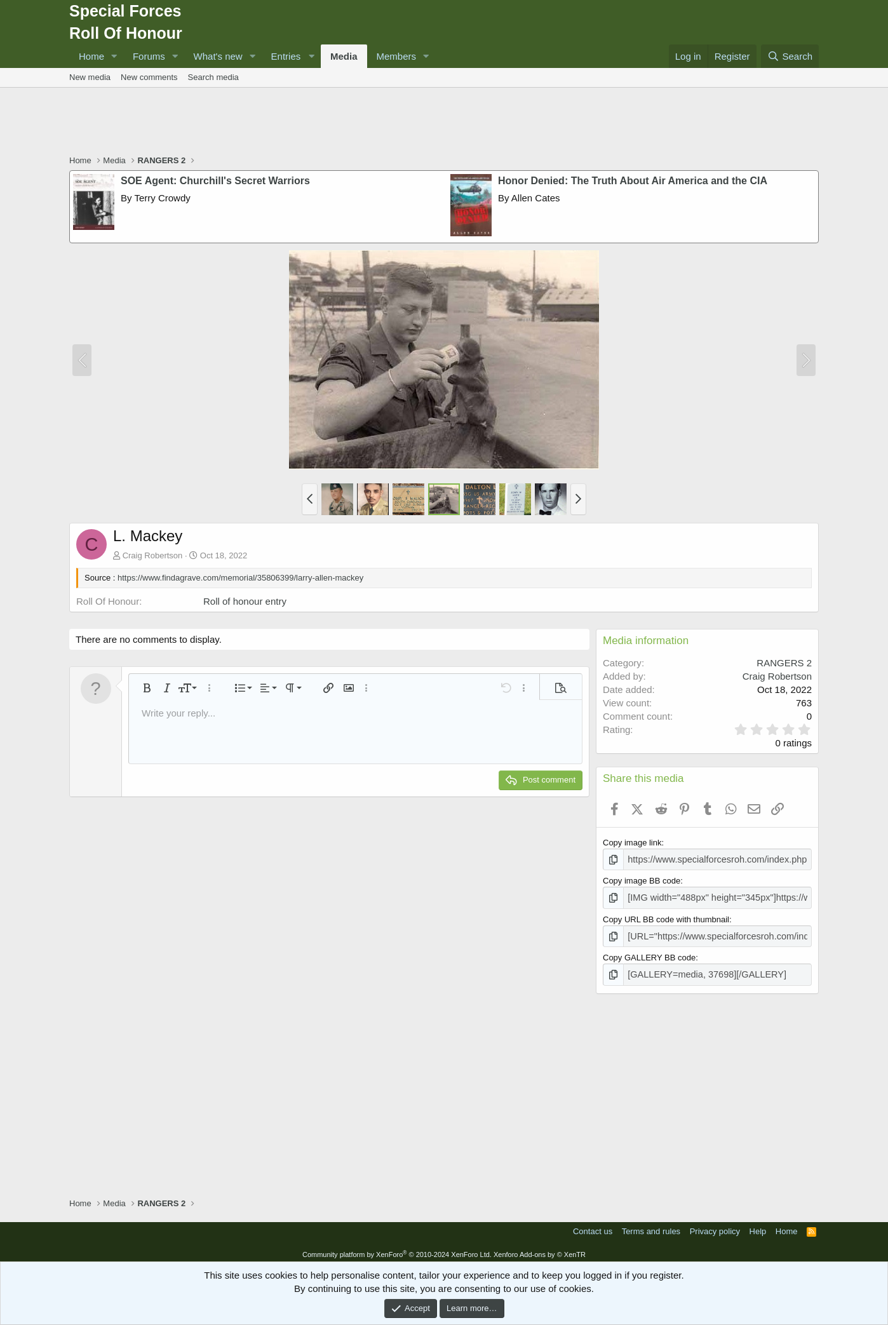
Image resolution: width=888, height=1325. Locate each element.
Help (758, 1226)
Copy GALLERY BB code (649, 953)
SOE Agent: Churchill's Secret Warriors (215, 180)
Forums (149, 56)
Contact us (592, 1226)
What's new (218, 56)
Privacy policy (715, 1226)
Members (397, 56)
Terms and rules (651, 1226)
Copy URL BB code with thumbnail (666, 917)
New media (90, 77)
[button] (114, 56)
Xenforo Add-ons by (540, 1249)
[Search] (790, 56)
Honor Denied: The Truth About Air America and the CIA (632, 180)
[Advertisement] (444, 122)
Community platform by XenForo (397, 1249)
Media (344, 56)
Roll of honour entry (244, 601)
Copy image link (632, 842)
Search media (213, 77)
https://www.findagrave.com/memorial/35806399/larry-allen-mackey (240, 577)
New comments (149, 77)
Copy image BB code (641, 879)
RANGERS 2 (784, 662)
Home (91, 56)
